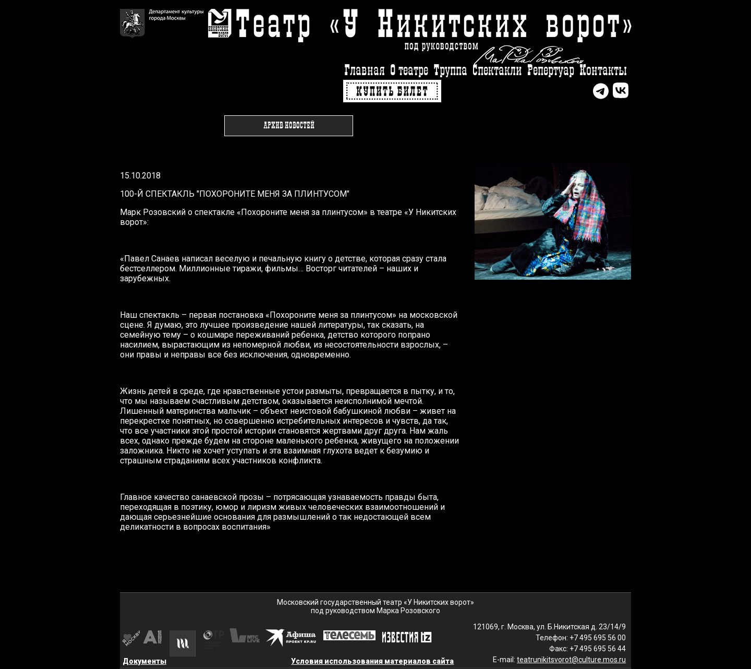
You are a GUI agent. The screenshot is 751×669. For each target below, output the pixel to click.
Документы (144, 661)
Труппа (450, 70)
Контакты (603, 70)
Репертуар (550, 70)
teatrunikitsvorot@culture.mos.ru (571, 659)
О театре (409, 70)
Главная (364, 70)
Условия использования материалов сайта (372, 661)
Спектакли (497, 70)
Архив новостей (288, 126)
